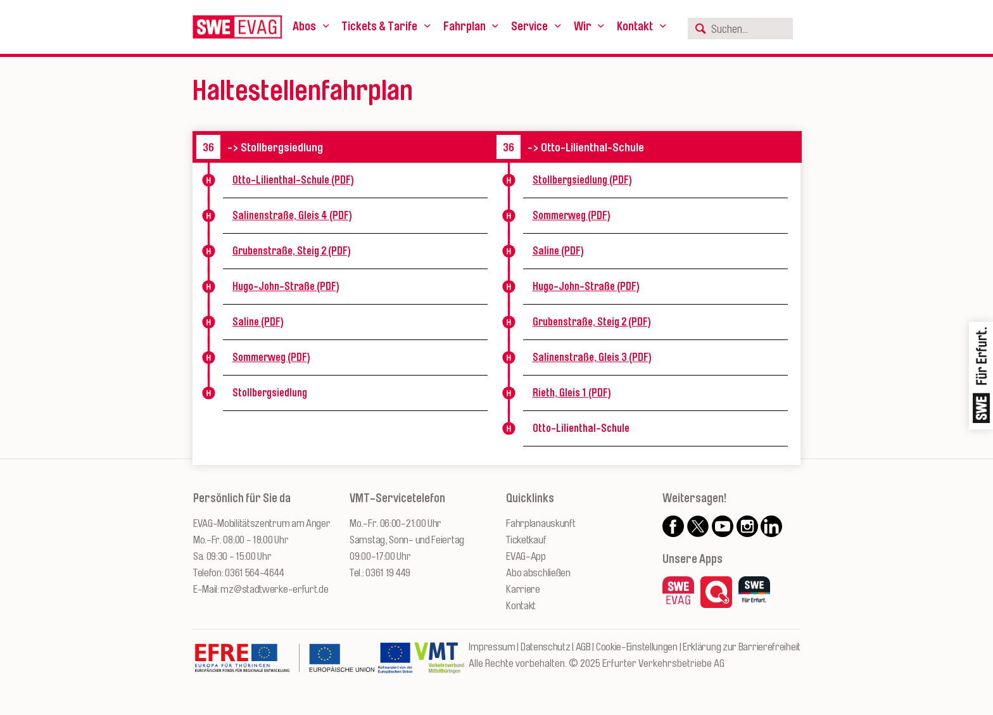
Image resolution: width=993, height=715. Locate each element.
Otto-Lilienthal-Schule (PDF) (293, 180)
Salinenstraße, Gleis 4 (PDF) (292, 215)
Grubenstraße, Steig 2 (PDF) (291, 250)
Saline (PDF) (258, 321)
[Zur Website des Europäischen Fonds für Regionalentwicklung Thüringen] (284, 664)
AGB (583, 647)
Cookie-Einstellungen (637, 647)
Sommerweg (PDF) (271, 357)
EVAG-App (526, 556)
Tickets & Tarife (379, 27)
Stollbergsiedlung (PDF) (582, 180)
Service (529, 27)
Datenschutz (546, 647)
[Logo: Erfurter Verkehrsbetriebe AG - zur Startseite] (237, 27)
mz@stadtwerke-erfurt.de (274, 589)
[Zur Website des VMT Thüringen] (439, 664)
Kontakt (635, 27)
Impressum (492, 647)
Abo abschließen (538, 573)
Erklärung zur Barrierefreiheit (741, 647)
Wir (582, 27)
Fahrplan (464, 27)
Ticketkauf (526, 540)
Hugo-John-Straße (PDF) (285, 286)
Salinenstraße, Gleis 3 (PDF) (592, 357)
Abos (304, 27)
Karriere (523, 589)
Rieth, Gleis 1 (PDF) (572, 392)
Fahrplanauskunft (540, 523)
